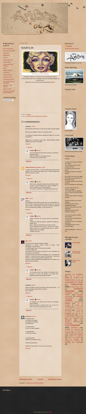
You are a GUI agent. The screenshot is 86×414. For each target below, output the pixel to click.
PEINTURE (68, 323)
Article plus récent (25, 379)
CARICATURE (29, 116)
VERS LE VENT (7, 89)
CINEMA (68, 300)
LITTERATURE (69, 315)
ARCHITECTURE (69, 279)
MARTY (5, 68)
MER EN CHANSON (76, 316)
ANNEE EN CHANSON (74, 276)
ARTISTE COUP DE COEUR (72, 281)
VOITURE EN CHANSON (72, 340)
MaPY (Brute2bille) (45, 73)
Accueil (40, 379)
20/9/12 (34, 316)
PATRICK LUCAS (7, 77)
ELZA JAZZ (6, 53)
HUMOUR (68, 310)
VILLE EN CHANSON (72, 339)
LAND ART (78, 313)
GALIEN (5, 57)
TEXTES (78, 337)
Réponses (29, 147)
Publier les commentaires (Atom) (34, 383)
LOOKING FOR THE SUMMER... (76, 252)
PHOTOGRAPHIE (72, 325)
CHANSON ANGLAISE (74, 290)
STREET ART (71, 337)
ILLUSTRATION (79, 310)
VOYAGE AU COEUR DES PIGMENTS (8, 92)
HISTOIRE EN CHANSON (73, 308)
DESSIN (67, 303)
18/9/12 (39, 150)
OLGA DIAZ (6, 72)
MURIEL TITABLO (7, 70)
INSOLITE (70, 311)
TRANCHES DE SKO (8, 79)
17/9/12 (33, 126)
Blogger (50, 412)
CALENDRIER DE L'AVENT (74, 282)
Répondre (28, 144)
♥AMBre (32, 150)
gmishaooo (28, 316)
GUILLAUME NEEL (8, 60)
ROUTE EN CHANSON (70, 331)
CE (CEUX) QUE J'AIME (76, 287)
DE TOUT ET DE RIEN (9, 51)
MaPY (53, 82)
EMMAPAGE (6, 55)
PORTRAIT (74, 327)
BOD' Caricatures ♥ (8, 48)
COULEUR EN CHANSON (72, 302)
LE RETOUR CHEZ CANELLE (8, 65)
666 (26, 241)
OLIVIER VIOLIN (7, 75)
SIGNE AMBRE (78, 334)
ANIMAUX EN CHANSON (74, 274)
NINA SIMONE (76, 242)
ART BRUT (78, 279)
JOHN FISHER (7, 62)
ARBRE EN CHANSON (72, 277)
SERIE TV (67, 334)
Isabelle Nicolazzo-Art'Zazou (33, 167)
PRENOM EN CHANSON (40, 116)
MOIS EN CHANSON (72, 318)
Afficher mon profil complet (72, 48)
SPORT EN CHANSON (76, 336)
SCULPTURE (77, 332)
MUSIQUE (68, 320)
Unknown (69, 46)
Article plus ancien (54, 379)
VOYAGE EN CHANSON (74, 342)
